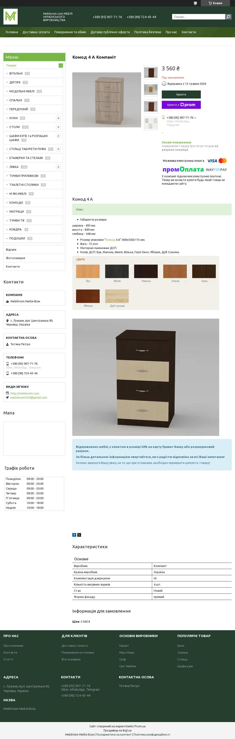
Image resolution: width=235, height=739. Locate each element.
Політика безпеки (147, 32)
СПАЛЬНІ (15, 100)
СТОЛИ (14, 127)
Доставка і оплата (36, 32)
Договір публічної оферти (110, 32)
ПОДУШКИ (17, 238)
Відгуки (11, 249)
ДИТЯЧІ (14, 82)
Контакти (189, 32)
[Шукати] (228, 16)
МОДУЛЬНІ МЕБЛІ (21, 91)
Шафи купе (185, 666)
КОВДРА (15, 229)
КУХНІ (13, 118)
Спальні (182, 652)
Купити (181, 94)
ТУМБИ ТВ (16, 220)
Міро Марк (126, 652)
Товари (11, 65)
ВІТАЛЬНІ (15, 73)
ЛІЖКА (14, 166)
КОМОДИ (16, 202)
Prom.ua (139, 726)
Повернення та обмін (70, 32)
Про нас (171, 32)
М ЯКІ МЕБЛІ (17, 193)
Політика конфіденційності (152, 734)
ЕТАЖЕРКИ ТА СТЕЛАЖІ (26, 157)
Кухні (180, 645)
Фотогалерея (15, 258)
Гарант (124, 645)
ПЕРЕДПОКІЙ (18, 109)
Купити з (181, 105)
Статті (8, 659)
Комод (110, 239)
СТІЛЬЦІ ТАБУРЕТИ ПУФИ (27, 149)
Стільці (182, 659)
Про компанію (13, 645)
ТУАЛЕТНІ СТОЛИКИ (24, 184)
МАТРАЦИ (16, 211)
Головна (12, 32)
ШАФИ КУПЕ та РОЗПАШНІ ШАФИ (28, 138)
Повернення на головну (78, 652)
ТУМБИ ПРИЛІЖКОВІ (23, 175)
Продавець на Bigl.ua (117, 730)
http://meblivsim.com (25, 393)
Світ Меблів (127, 666)
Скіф (122, 659)
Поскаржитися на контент (113, 734)
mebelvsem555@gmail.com (28, 397)
